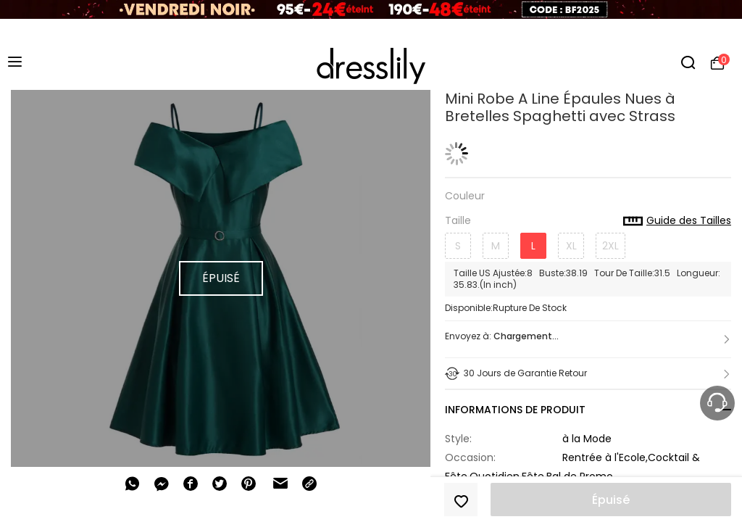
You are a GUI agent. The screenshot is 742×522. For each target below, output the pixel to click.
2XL (610, 246)
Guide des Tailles (677, 221)
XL (571, 246)
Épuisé (611, 500)
